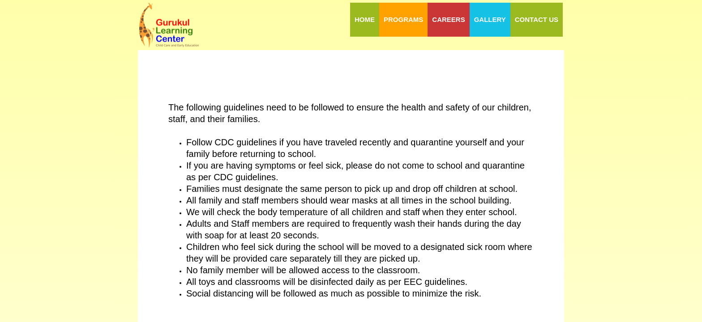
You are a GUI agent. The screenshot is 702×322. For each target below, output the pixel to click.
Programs (403, 19)
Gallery (490, 19)
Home (365, 19)
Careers (448, 19)
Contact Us (536, 19)
